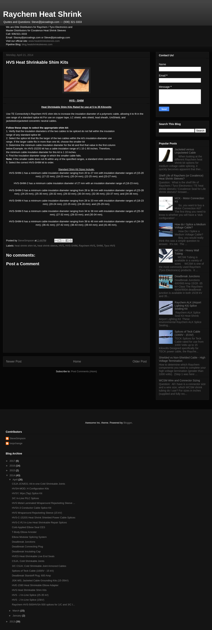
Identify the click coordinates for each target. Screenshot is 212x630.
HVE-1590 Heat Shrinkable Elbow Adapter (35, 585)
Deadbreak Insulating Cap (26, 551)
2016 (13, 465)
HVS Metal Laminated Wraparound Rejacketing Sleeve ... (43, 503)
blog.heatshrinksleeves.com (37, 44)
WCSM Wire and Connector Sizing (179, 380)
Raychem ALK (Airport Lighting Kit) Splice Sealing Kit (188, 305)
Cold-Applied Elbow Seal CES (28, 527)
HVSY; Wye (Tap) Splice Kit (27, 493)
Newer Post (14, 361)
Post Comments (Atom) (84, 371)
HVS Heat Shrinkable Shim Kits (29, 590)
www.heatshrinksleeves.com (44, 40)
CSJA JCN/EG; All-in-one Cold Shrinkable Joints (38, 483)
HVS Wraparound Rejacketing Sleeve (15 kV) (37, 512)
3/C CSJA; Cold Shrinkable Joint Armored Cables (39, 566)
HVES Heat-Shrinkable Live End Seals (33, 556)
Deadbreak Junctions (187, 276)
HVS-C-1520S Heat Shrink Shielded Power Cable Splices (43, 517)
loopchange (16, 443)
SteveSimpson (18, 438)
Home (77, 361)
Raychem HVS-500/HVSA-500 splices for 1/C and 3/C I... (43, 604)
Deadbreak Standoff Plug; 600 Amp (31, 575)
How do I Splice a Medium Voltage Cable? (190, 226)
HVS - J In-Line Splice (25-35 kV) (30, 595)
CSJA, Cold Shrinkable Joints (28, 561)
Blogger (127, 422)
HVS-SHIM (71, 245)
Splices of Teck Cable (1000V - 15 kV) (187, 333)
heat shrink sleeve (47, 245)
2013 (13, 621)
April (15, 479)
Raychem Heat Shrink (42, 14)
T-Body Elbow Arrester (24, 532)
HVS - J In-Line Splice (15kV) (28, 599)
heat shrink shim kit (25, 245)
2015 (13, 470)
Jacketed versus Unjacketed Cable (185, 151)
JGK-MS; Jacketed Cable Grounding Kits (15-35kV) (40, 580)
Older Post (140, 361)
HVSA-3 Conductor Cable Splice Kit (31, 507)
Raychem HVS (87, 245)
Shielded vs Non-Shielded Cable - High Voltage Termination (182, 359)
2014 (13, 475)
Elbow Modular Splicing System (29, 537)
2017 (13, 460)
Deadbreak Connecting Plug (27, 546)
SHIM (99, 245)
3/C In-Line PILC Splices (25, 498)
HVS (61, 245)
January (17, 615)
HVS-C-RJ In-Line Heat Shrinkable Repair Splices (39, 522)
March (16, 610)
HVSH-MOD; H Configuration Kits (30, 488)
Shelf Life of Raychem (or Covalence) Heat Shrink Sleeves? (181, 177)
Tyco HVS (109, 245)
